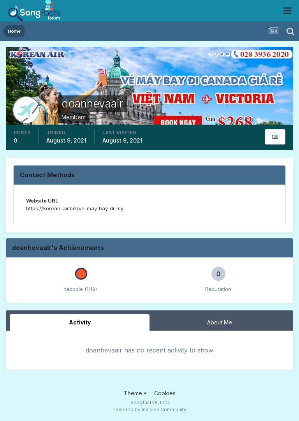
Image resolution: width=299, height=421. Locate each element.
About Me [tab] (219, 322)
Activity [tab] (80, 322)
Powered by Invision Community (149, 409)
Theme (135, 393)
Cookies (165, 393)
